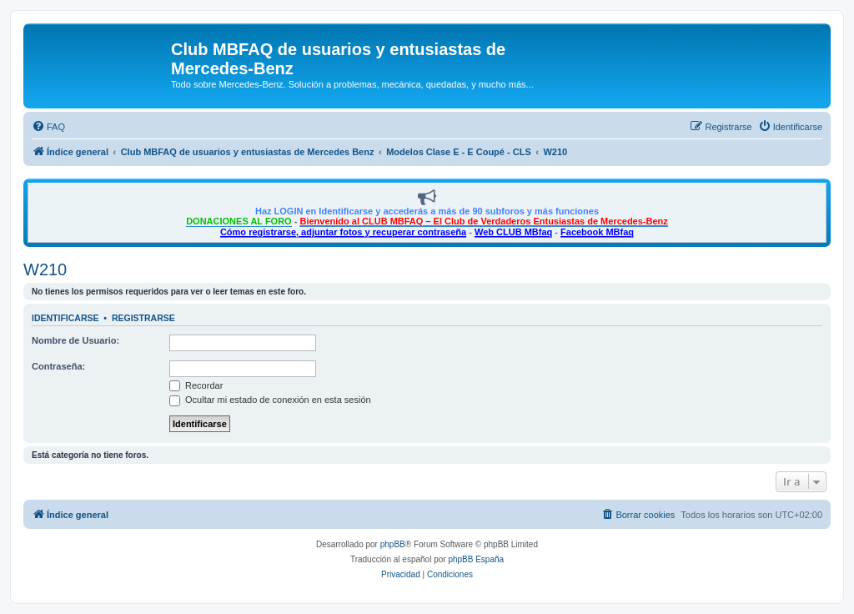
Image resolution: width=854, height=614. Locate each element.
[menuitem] (48, 127)
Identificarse (65, 318)
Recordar (196, 385)
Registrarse (143, 318)
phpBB (392, 544)
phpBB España (476, 559)
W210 (45, 269)
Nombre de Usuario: (75, 340)
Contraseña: (58, 366)
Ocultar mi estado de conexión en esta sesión (270, 400)
